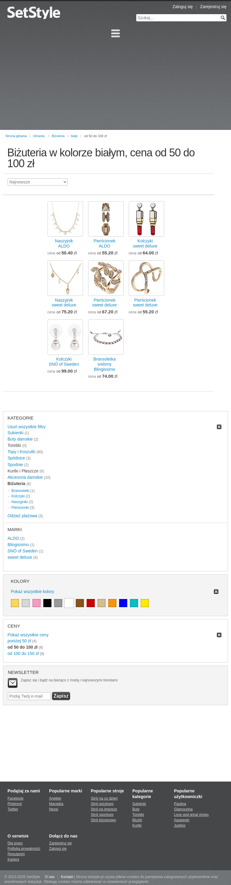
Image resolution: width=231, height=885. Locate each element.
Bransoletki (20, 491)
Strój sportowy (102, 815)
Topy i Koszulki (21, 451)
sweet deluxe (20, 557)
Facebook (15, 798)
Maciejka (56, 804)
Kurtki (137, 825)
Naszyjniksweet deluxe (64, 303)
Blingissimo (18, 544)
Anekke (55, 798)
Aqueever (181, 820)
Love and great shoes (191, 815)
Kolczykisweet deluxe (145, 243)
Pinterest (15, 804)
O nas (49, 877)
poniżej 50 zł (19, 640)
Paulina (180, 804)
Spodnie (15, 464)
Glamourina (183, 809)
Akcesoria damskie (25, 477)
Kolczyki (18, 496)
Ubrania (39, 136)
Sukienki (15, 432)
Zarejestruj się (213, 6)
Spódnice (16, 458)
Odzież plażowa (22, 515)
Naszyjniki (19, 502)
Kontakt (67, 877)
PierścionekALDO (104, 243)
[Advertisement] (115, 85)
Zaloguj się (182, 6)
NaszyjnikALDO (64, 243)
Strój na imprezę (104, 809)
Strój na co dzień (104, 798)
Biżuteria (58, 136)
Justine (179, 825)
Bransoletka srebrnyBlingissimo (105, 364)
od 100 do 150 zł (23, 653)
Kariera (13, 859)
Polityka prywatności (24, 849)
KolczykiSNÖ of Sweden (64, 362)
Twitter (13, 809)
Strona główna (15, 136)
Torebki (138, 815)
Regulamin (16, 854)
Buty (136, 809)
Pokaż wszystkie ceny (28, 634)
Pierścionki (20, 507)
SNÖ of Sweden (23, 551)
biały (74, 136)
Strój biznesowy (103, 820)
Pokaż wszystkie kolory (32, 591)
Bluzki (137, 820)
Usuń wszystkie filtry (26, 426)
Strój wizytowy (102, 804)
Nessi (53, 809)
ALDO (13, 538)
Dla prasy (15, 843)
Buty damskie (20, 439)
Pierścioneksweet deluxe (104, 303)
